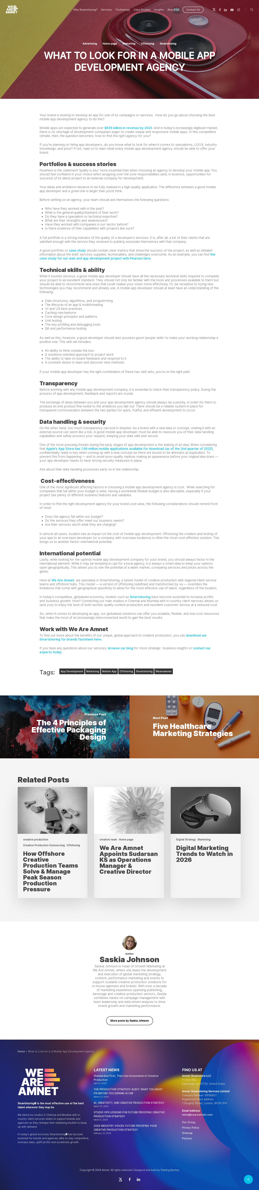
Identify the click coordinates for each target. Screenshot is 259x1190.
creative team (108, 839)
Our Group (188, 1122)
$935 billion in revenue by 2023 (128, 128)
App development (72, 671)
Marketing (128, 43)
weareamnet (164, 671)
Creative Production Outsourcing (44, 845)
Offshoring (147, 43)
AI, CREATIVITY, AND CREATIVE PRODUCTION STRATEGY (129, 1102)
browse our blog (120, 648)
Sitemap (187, 1133)
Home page (110, 43)
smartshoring (144, 671)
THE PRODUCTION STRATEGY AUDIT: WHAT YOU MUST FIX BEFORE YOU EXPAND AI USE (128, 1091)
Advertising (90, 43)
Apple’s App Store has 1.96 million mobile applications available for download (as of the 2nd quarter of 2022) (129, 449)
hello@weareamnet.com (197, 1114)
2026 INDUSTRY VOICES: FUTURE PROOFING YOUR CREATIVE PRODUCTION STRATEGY (125, 1127)
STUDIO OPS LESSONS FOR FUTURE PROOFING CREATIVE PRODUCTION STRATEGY (129, 1114)
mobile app (109, 671)
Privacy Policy (190, 1127)
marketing (92, 671)
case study (77, 250)
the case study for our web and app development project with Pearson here (127, 256)
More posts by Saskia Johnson (129, 1020)
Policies (187, 1138)
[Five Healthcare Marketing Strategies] (194, 726)
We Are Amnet (62, 580)
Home (21, 1051)
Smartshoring (168, 43)
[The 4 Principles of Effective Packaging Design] (65, 726)
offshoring (126, 671)
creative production (35, 839)
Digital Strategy (186, 839)
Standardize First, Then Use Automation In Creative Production (126, 1077)
